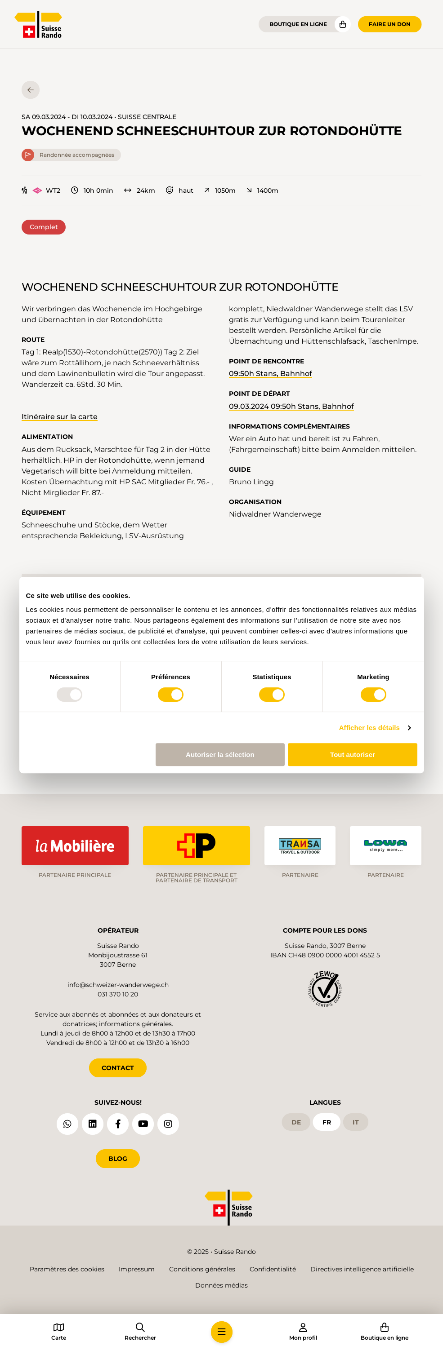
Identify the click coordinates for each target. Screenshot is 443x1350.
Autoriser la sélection (220, 754)
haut (179, 190)
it (356, 1122)
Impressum (137, 1269)
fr (326, 1122)
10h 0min (92, 190)
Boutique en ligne (298, 24)
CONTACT (118, 1068)
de (296, 1122)
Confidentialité (273, 1269)
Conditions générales (202, 1269)
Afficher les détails (369, 727)
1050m (220, 190)
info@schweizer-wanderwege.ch (118, 985)
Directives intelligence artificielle (362, 1269)
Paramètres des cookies (67, 1269)
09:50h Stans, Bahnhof (270, 373)
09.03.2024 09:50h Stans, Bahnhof (291, 406)
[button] (222, 1332)
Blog (117, 1159)
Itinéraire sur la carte (60, 416)
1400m (262, 190)
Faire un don (390, 24)
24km (139, 190)
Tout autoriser (352, 754)
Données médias (221, 1285)
